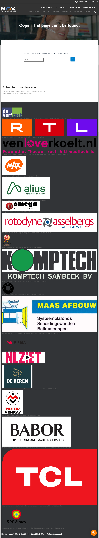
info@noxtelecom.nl (93, 2)
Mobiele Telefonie (89, 7)
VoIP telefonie (61, 7)
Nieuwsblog (78, 12)
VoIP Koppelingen (75, 7)
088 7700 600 (80, 2)
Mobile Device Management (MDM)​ (39, 12)
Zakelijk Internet (47, 7)
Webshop (56, 12)
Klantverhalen (66, 12)
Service (88, 12)
